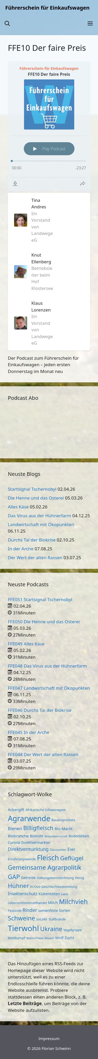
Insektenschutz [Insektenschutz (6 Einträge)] (22, 893)
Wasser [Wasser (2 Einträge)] (49, 938)
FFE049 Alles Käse (26, 644)
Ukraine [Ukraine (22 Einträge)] (51, 929)
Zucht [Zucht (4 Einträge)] (69, 937)
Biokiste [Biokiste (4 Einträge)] (36, 835)
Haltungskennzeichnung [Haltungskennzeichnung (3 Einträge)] (55, 878)
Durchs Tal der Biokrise (32, 540)
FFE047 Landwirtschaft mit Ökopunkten (49, 688)
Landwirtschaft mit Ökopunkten (41, 524)
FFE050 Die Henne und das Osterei (44, 622)
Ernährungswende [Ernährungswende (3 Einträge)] (22, 859)
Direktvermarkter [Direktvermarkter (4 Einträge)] (36, 842)
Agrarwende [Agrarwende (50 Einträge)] (29, 818)
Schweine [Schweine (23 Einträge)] (21, 918)
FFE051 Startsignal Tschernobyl (40, 599)
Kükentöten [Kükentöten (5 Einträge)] (49, 893)
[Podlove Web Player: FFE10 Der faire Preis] (49, 126)
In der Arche (20, 549)
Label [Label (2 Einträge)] (64, 894)
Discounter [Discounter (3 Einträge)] (58, 850)
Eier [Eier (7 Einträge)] (71, 849)
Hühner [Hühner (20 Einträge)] (18, 886)
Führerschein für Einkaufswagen (47, 7)
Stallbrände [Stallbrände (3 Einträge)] (57, 919)
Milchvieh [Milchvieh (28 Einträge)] (73, 901)
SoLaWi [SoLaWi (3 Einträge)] (41, 919)
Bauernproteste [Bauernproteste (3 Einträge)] (63, 820)
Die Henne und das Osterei (36, 498)
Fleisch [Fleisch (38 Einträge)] (48, 857)
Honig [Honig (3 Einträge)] (79, 878)
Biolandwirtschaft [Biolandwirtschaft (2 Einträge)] (55, 836)
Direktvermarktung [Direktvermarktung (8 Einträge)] (28, 849)
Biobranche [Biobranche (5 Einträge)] (18, 835)
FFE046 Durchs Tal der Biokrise (39, 710)
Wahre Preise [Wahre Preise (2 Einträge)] (34, 938)
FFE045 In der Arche (28, 732)
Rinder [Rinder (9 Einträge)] (29, 910)
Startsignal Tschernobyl (32, 489)
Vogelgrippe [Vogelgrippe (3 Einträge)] (73, 930)
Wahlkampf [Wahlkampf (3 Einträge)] (16, 938)
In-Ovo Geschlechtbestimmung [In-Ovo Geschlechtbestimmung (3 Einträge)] (53, 886)
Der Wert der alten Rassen (35, 557)
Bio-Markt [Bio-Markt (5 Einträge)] (64, 828)
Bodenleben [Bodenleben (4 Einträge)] (78, 835)
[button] (7, 23)
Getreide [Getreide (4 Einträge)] (28, 877)
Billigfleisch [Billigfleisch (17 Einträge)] (38, 828)
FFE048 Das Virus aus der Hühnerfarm (47, 666)
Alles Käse (18, 507)
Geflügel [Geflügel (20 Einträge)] (71, 858)
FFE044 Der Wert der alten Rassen (43, 754)
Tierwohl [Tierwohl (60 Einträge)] (23, 928)
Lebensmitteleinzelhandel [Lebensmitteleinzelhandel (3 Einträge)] (27, 903)
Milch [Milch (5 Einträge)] (53, 902)
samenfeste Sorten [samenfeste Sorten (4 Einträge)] (54, 910)
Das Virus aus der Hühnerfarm (39, 516)
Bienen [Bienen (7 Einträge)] (15, 828)
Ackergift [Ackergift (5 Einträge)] (16, 809)
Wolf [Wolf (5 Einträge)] (59, 937)
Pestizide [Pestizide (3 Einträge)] (14, 910)
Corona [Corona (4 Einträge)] (14, 842)
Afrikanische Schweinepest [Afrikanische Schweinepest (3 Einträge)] (45, 810)
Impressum (48, 1038)
